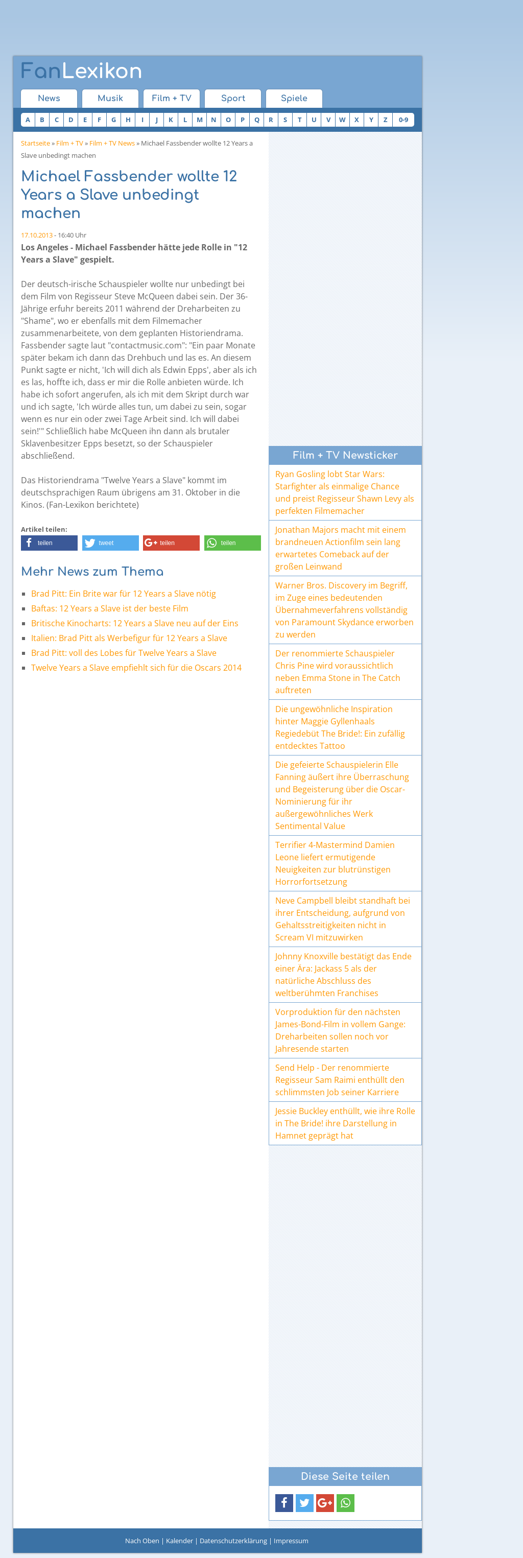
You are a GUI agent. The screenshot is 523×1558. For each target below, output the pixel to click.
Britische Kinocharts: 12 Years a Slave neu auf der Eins (135, 623)
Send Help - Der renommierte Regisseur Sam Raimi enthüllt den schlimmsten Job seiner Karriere (340, 1080)
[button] (49, 543)
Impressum (291, 1540)
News (49, 98)
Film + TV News (112, 143)
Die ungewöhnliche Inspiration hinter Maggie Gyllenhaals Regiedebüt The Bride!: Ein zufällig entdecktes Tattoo (340, 727)
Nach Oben (142, 1540)
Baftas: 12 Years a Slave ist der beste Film (109, 608)
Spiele (294, 98)
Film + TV (172, 98)
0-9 (403, 119)
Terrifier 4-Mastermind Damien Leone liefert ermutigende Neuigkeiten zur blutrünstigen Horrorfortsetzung (335, 863)
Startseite (35, 143)
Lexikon (81, 71)
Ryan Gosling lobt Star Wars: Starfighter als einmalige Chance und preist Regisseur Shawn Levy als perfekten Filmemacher (344, 492)
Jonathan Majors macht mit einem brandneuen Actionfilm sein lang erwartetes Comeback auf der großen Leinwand (340, 548)
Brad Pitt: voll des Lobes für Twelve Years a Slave (124, 652)
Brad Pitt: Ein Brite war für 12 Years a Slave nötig (123, 593)
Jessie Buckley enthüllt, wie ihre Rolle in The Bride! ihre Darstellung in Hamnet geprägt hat (345, 1123)
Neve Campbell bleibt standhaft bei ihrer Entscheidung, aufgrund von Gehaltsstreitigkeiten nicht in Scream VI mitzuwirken (342, 919)
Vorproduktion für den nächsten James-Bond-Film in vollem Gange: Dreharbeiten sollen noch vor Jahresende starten (340, 1030)
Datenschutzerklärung (233, 1540)
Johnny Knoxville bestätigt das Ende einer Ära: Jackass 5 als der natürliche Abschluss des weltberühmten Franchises (343, 975)
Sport (233, 98)
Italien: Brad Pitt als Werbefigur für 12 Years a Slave (129, 638)
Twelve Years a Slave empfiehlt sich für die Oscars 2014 (136, 667)
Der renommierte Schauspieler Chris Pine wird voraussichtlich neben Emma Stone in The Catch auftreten (337, 672)
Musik (110, 98)
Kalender (179, 1540)
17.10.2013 (37, 235)
